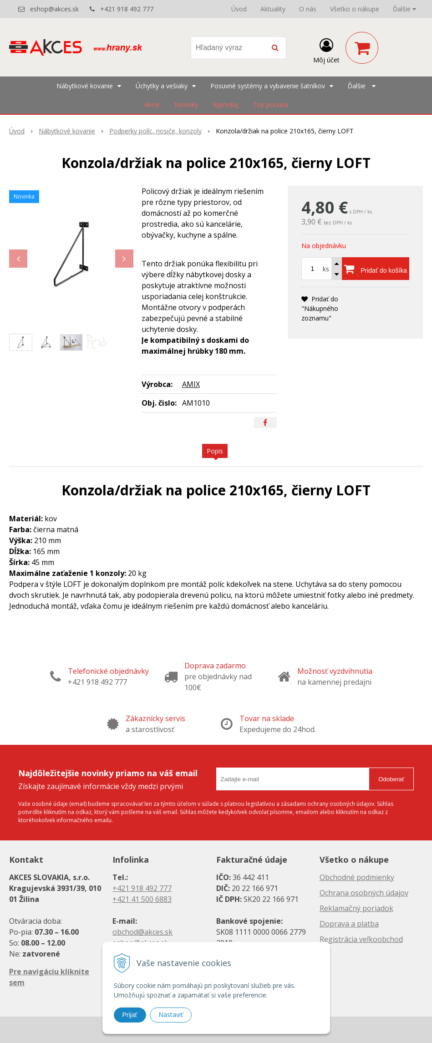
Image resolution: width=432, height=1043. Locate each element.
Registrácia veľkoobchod (361, 939)
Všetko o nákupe (354, 9)
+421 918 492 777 (126, 9)
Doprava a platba (349, 924)
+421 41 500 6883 (142, 899)
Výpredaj (225, 104)
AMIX (191, 384)
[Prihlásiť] (326, 50)
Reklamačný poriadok (356, 908)
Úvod (239, 9)
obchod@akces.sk (142, 932)
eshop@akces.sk (54, 9)
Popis (215, 451)
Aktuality (272, 9)
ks (326, 269)
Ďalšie (404, 9)
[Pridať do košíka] (375, 268)
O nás (307, 9)
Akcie (152, 104)
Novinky (186, 104)
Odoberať (391, 779)
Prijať (129, 1014)
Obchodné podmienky (357, 877)
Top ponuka (270, 104)
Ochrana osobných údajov (364, 893)
